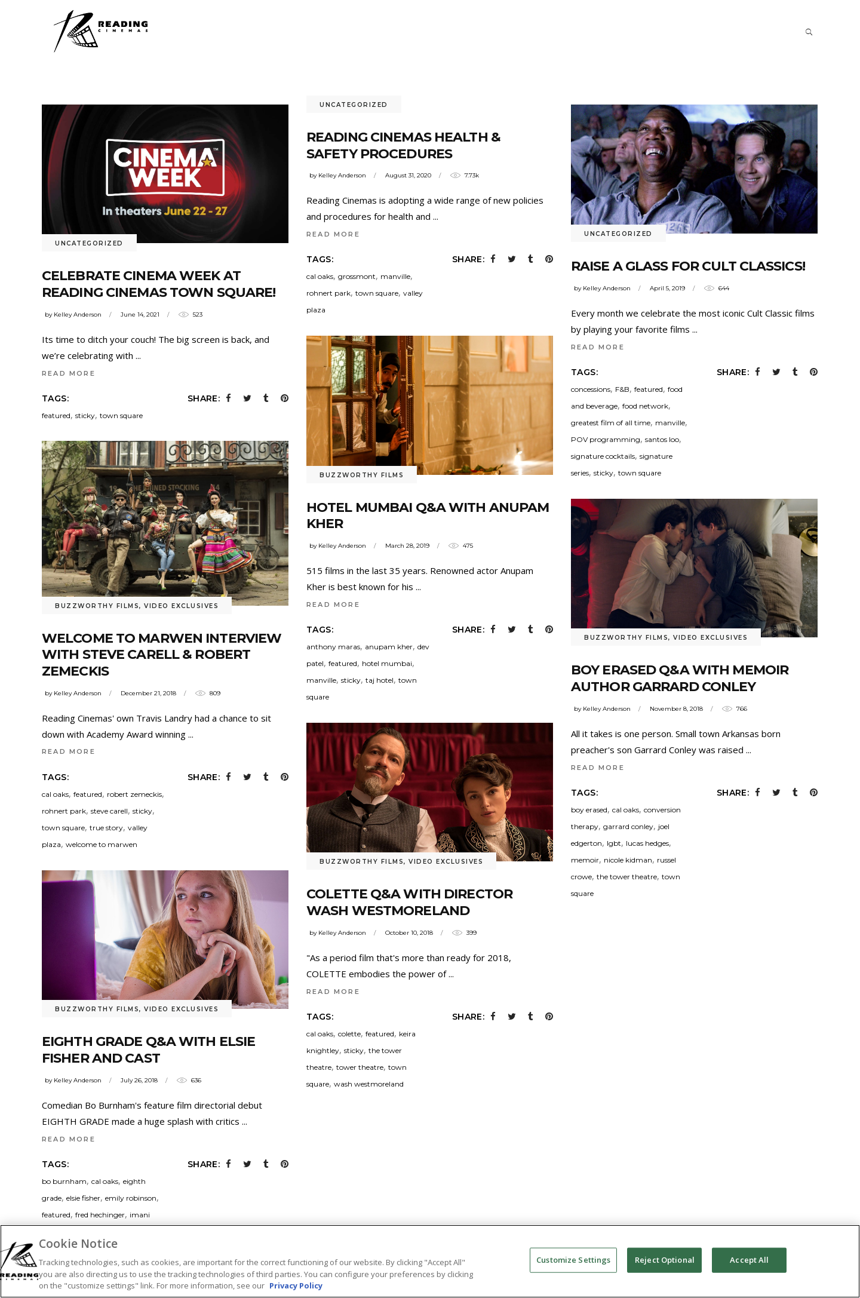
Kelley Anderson (78, 314)
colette (349, 1033)
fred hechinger (100, 1214)
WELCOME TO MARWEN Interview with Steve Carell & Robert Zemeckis (161, 654)
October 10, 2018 (409, 933)
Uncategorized (89, 243)
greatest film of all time (610, 422)
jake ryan (79, 1231)
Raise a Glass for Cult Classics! (688, 266)
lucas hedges (647, 843)
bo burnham (64, 1181)
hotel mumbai (387, 663)
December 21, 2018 (148, 693)
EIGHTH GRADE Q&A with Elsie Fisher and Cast (148, 1049)
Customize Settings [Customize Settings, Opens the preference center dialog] (573, 1275)
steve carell (109, 810)
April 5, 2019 (667, 288)
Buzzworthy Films (362, 475)
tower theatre (359, 1067)
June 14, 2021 (140, 314)
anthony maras (333, 646)
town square (121, 415)
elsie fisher (83, 1197)
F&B (622, 389)
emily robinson (130, 1197)
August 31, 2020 (408, 175)
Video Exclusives (181, 606)
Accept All (749, 1275)
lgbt (614, 843)
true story (106, 827)
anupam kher (389, 646)
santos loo (662, 439)
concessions (590, 389)
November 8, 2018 (676, 709)
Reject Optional (665, 1275)
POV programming (605, 439)
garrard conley (628, 826)
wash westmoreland (369, 1083)
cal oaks (319, 276)
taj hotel (380, 680)
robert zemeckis (134, 794)
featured (56, 415)
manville (395, 276)
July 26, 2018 (139, 1080)
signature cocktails (603, 456)
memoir (585, 859)
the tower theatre (627, 876)
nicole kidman (628, 859)
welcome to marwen (101, 844)
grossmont (357, 276)
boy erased (589, 809)
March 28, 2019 (407, 546)
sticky (85, 415)
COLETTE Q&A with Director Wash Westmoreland (409, 902)
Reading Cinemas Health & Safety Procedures (403, 145)
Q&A (142, 1231)
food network (645, 405)
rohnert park (328, 293)
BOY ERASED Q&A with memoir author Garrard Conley (679, 678)
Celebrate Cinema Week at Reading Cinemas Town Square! (158, 284)
